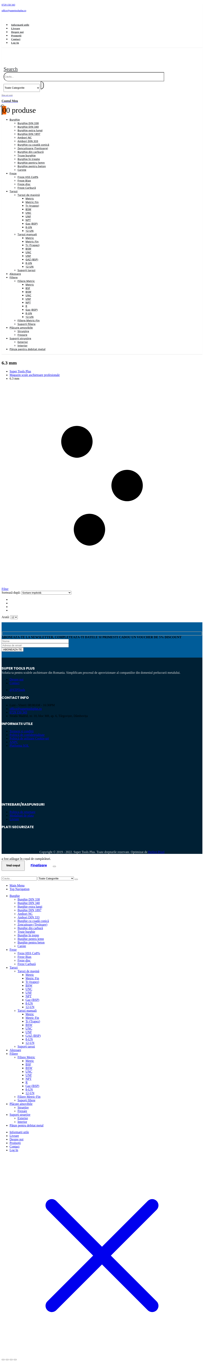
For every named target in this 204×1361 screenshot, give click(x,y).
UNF (28, 212)
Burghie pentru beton (32, 161)
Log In (15, 42)
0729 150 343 (18, 707)
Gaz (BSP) (32, 219)
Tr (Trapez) (32, 240)
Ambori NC (25, 133)
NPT (28, 215)
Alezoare (15, 269)
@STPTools (17, 685)
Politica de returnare (22, 807)
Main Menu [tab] (17, 881)
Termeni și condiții (22, 726)
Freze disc (24, 179)
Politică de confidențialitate (27, 730)
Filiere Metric (26, 276)
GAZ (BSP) (32, 255)
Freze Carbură (27, 183)
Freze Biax (24, 176)
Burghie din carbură (31, 147)
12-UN (30, 226)
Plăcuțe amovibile (21, 323)
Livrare (15, 28)
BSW (28, 204)
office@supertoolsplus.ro (26, 704)
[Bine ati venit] (102, 93)
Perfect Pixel (156, 847)
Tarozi (14, 187)
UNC (28, 208)
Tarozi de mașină (29, 190)
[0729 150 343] (102, 4)
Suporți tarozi (26, 265)
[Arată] (14, 613)
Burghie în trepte (29, 154)
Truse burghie (27, 151)
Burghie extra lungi (30, 126)
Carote (22, 165)
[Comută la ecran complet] (7, 1355)
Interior (22, 341)
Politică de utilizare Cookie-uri (29, 733)
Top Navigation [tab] (19, 884)
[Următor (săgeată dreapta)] (7, 1358)
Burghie (15, 115)
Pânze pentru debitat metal (27, 344)
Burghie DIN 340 (28, 122)
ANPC (14, 737)
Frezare (22, 330)
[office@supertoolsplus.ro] (102, 10)
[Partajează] (11, 1355)
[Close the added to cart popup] (54, 861)
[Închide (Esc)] (15, 1355)
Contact (15, 39)
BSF (28, 283)
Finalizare (39, 860)
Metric (30, 194)
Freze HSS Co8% (28, 172)
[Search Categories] (22, 83)
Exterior (23, 337)
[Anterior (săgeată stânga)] (3, 1358)
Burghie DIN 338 (28, 118)
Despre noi (17, 31)
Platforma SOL (19, 741)
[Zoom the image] (102, 759)
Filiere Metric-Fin (29, 316)
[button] (11, 64)
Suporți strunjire (20, 334)
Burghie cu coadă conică (33, 140)
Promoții (16, 35)
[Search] (42, 81)
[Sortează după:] (46, 588)
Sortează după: (11, 588)
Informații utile (20, 24)
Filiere (14, 273)
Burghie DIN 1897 (29, 129)
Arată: (6, 612)
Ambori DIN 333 (28, 136)
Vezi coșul (13, 861)
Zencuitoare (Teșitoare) (33, 143)
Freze (13, 169)
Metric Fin (32, 197)
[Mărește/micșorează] (3, 1355)
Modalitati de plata (22, 811)
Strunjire (23, 326)
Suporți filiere (26, 319)
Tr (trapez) (32, 201)
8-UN (29, 222)
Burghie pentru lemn (31, 158)
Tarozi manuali (27, 230)
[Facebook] (7, 17)
